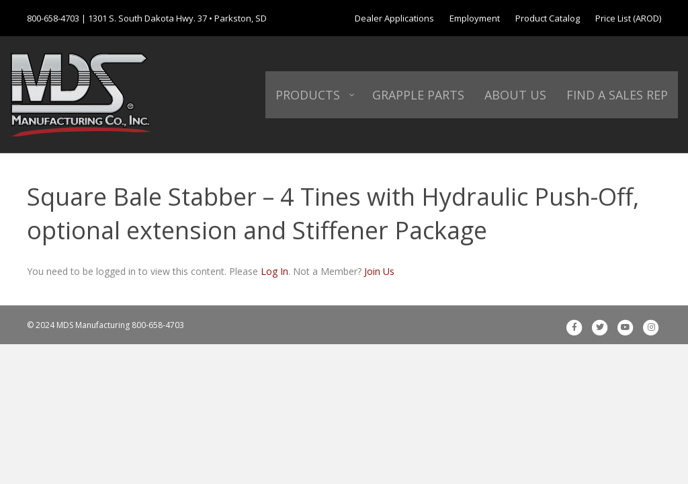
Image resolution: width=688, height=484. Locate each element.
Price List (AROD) (628, 18)
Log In (274, 271)
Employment (474, 18)
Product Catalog (547, 18)
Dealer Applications (394, 18)
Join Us (379, 271)
